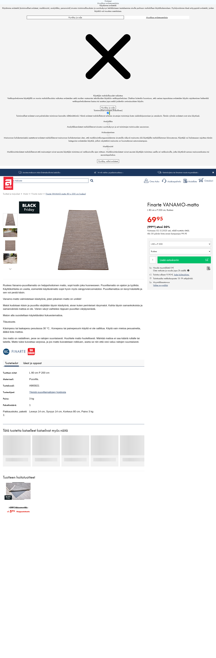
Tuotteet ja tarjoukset (27, 188)
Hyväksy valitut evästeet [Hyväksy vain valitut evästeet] (108, 161)
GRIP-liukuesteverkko (18, 507)
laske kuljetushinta (182, 274)
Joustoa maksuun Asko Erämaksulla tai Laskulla (41, 172)
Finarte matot (36, 193)
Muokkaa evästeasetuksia (157, 17)
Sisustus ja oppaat (81, 188)
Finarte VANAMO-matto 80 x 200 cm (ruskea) (66, 193)
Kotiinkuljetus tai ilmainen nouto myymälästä (180, 172)
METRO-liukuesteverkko (49, 507)
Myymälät (49, 188)
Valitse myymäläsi (160, 285)
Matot (25, 193)
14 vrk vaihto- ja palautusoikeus (109, 172)
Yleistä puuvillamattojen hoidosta (47, 392)
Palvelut (64, 188)
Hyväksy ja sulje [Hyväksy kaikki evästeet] (75, 17)
